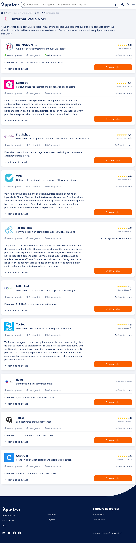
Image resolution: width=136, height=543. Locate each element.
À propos (51, 514)
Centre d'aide (99, 519)
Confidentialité (8, 515)
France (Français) (112, 533)
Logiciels (51, 519)
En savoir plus (113, 67)
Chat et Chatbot (28, 13)
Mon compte (98, 514)
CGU (4, 525)
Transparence (8, 520)
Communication (12, 13)
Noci (39, 13)
